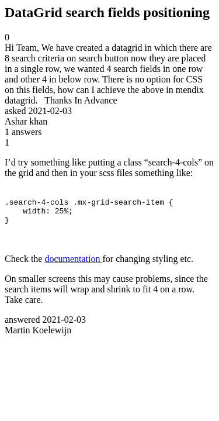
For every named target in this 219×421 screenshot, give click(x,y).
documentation (73, 264)
